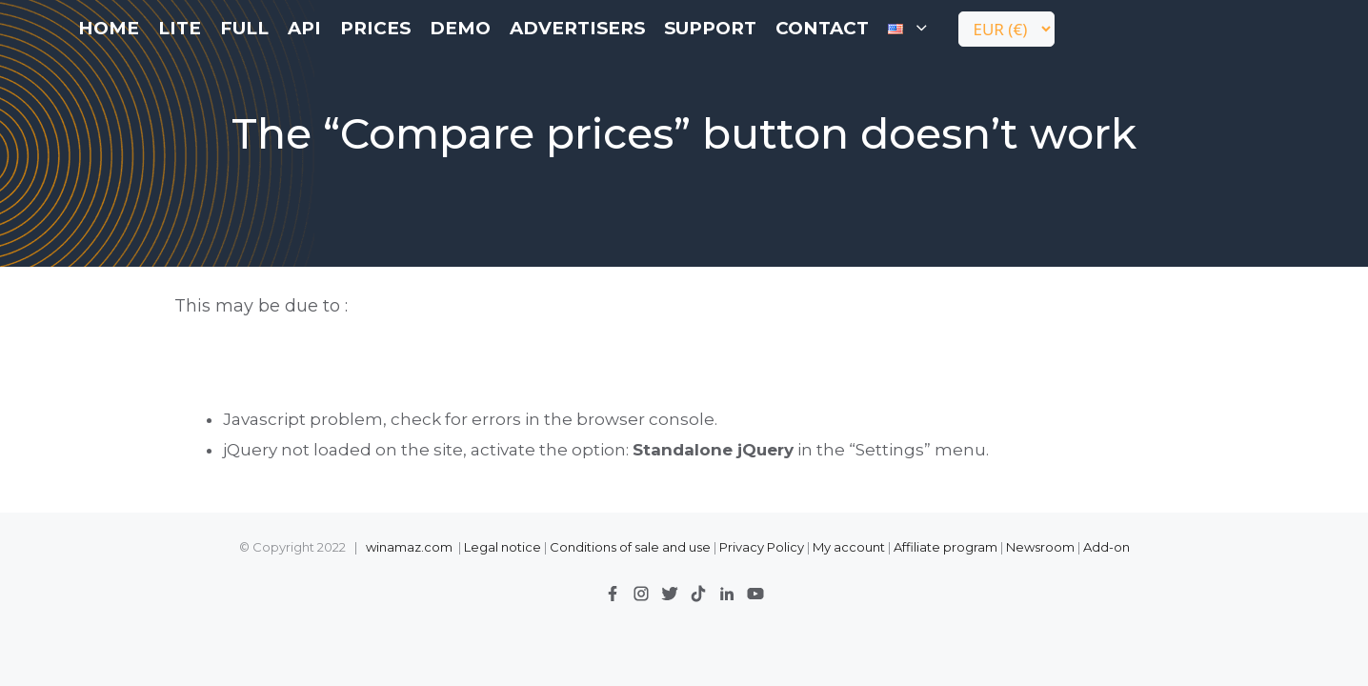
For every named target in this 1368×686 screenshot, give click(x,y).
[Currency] (1006, 29)
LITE (179, 28)
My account (849, 547)
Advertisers (577, 28)
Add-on (1106, 547)
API (304, 28)
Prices (375, 28)
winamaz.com (409, 547)
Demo (460, 28)
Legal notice (502, 547)
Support (710, 28)
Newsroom (1040, 547)
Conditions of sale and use (630, 547)
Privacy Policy (763, 547)
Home (108, 28)
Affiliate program (945, 547)
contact (822, 28)
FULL (244, 28)
